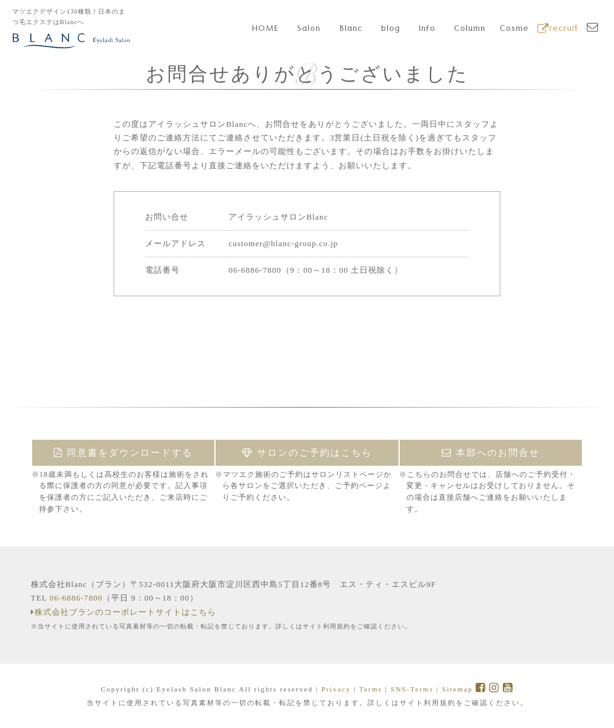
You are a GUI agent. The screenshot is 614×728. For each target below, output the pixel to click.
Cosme (514, 29)
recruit (557, 29)
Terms (370, 689)
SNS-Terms (412, 689)
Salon (309, 29)
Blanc (351, 29)
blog (390, 29)
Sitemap (457, 689)
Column (470, 29)
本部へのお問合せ (491, 453)
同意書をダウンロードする (123, 453)
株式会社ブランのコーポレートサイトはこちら (123, 612)
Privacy (336, 689)
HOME (265, 29)
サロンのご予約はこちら (307, 453)
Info (427, 29)
